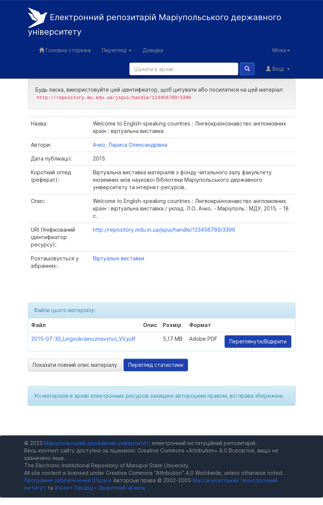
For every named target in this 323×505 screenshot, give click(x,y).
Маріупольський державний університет (96, 443)
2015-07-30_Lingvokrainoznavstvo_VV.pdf (83, 339)
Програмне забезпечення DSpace (68, 480)
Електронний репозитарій (154, 21)
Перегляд (117, 50)
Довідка (153, 50)
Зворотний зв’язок (121, 488)
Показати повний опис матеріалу (75, 365)
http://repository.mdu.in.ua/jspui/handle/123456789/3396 (164, 229)
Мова (281, 50)
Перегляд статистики (155, 365)
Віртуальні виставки (118, 258)
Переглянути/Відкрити (258, 341)
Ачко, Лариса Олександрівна (130, 145)
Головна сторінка (65, 50)
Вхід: (278, 69)
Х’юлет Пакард (74, 488)
